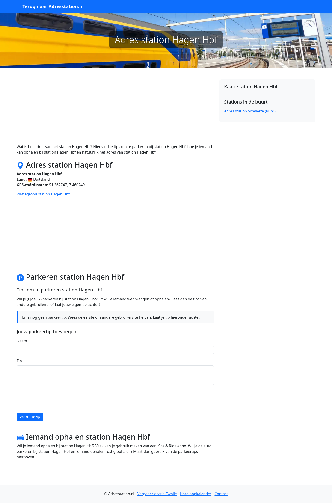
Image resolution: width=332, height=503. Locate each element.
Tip (19, 360)
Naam (22, 340)
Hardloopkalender (195, 493)
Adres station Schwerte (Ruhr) (250, 111)
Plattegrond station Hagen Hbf (43, 194)
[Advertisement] (115, 111)
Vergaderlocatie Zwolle (157, 493)
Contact (221, 493)
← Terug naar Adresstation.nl (50, 6)
